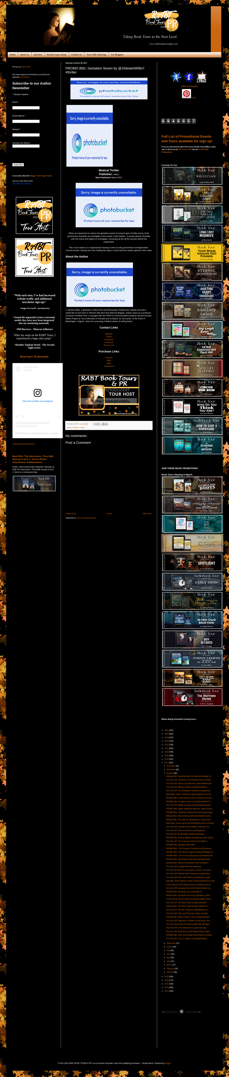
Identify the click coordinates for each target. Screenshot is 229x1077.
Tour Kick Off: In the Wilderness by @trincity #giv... (187, 928)
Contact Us (76, 54)
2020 (166, 752)
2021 (166, 748)
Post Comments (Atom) (86, 518)
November (171, 769)
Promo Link (109, 345)
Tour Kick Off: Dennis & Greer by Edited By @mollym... (188, 924)
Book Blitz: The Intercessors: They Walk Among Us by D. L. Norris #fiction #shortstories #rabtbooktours (32, 459)
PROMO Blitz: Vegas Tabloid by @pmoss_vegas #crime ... (190, 809)
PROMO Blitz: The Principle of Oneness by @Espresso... (189, 848)
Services (38, 54)
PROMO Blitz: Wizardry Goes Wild (180, 845)
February (170, 968)
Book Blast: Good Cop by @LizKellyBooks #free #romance (190, 823)
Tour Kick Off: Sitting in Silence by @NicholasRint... (187, 787)
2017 (166, 763)
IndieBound (109, 366)
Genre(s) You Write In (21, 143)
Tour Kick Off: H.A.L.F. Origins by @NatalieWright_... (187, 939)
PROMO (76, 427)
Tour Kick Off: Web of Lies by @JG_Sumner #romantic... (189, 870)
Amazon (108, 357)
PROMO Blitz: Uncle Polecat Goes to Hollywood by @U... (189, 798)
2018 (166, 759)
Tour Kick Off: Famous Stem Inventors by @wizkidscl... (188, 874)
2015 (166, 980)
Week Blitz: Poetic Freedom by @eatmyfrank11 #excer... (189, 794)
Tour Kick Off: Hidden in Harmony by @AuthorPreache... (189, 805)
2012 (166, 991)
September (171, 943)
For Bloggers (117, 54)
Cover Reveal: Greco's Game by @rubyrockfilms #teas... (189, 899)
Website (108, 334)
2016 (166, 976)
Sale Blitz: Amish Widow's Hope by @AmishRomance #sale (190, 881)
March (169, 965)
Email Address (18, 116)
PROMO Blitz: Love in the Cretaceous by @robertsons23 (189, 856)
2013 (166, 987)
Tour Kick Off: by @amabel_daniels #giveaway (185, 834)
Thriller (82, 427)
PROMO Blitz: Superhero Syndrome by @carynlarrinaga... (190, 812)
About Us (24, 54)
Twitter (109, 336)
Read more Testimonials (34, 356)
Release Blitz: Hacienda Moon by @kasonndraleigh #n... (189, 776)
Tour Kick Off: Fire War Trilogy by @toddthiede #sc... (187, 910)
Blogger (168, 1063)
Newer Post (71, 514)
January (170, 972)
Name (15, 102)
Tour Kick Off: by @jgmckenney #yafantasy (183, 866)
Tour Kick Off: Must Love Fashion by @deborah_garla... (189, 877)
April (169, 961)
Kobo (108, 363)
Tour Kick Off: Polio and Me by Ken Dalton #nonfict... (187, 913)
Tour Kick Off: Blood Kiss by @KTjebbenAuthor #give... (188, 931)
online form (25, 67)
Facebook (108, 339)
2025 (166, 734)
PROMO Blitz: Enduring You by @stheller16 (184, 892)
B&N (109, 360)
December (171, 766)
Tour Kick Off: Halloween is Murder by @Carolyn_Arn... (188, 921)
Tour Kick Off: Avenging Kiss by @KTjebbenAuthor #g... (189, 888)
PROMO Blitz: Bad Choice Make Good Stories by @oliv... (189, 935)
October (170, 773)
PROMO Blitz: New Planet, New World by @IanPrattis (188, 859)
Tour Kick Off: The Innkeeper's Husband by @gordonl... (188, 791)
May (169, 957)
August (170, 947)
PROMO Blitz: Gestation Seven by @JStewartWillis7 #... (189, 801)
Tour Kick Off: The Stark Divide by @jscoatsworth (186, 903)
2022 (166, 745)
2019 (166, 756)
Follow (193, 98)
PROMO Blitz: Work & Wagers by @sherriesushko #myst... (190, 838)
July (168, 950)
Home (13, 54)
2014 (166, 984)
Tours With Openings (96, 54)
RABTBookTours (23, 433)
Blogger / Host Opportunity (41, 176)
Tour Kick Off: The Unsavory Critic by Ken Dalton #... (187, 841)
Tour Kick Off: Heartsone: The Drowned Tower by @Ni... (189, 780)
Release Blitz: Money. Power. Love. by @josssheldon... (188, 917)
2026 (166, 730)
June (169, 954)
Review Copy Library (57, 54)
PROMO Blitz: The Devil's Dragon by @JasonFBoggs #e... (190, 852)
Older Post (147, 514)
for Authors (24, 77)
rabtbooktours (41, 433)
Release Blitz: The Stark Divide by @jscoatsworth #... (188, 906)
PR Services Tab (185, 149)
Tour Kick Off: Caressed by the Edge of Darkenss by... (188, 827)
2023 (166, 741)
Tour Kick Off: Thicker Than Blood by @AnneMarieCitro (188, 783)
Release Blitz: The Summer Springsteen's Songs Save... (189, 820)
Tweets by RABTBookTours (23, 444)
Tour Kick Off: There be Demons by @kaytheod (185, 830)
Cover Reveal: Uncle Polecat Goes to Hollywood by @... (189, 885)
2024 (166, 737)
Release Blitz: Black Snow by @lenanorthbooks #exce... (189, 816)
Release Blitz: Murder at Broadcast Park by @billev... (187, 863)
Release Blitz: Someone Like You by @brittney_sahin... (188, 895)
